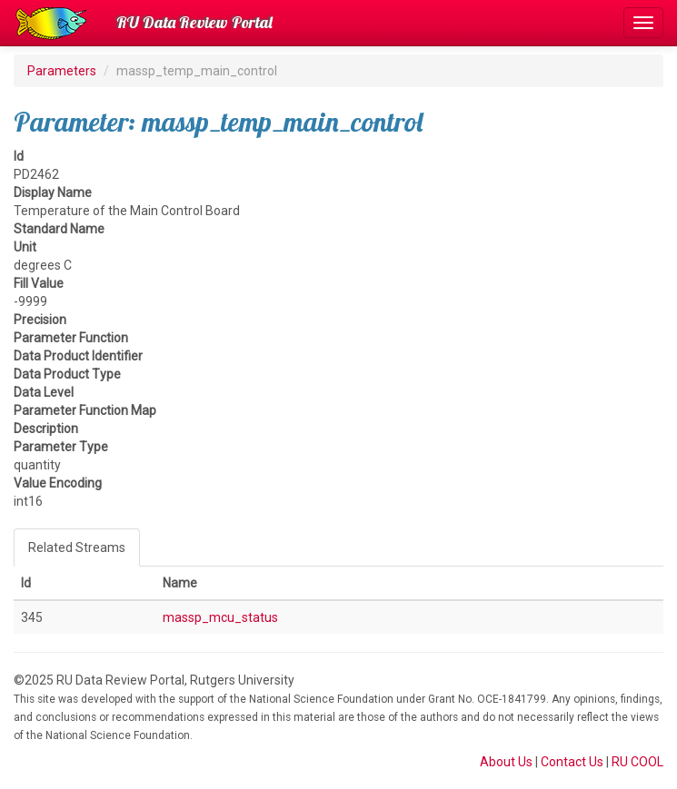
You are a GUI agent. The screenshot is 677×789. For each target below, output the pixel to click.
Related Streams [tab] (76, 547)
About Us (506, 761)
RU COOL (637, 761)
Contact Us (572, 761)
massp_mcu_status (220, 617)
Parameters (61, 71)
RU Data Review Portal (194, 22)
